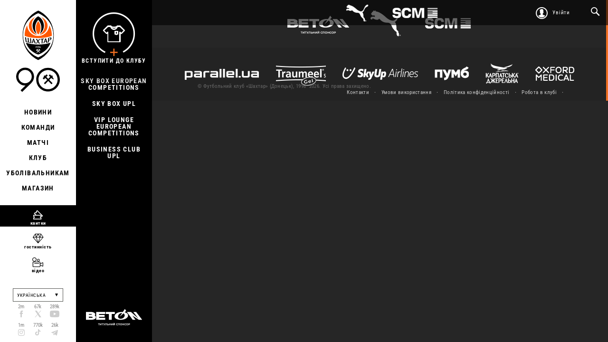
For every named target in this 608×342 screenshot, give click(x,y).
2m (21, 307)
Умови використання (406, 92)
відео (38, 270)
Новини (38, 112)
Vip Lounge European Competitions (114, 126)
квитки (38, 223)
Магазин (38, 188)
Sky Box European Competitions (114, 84)
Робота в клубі (539, 92)
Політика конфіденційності (476, 92)
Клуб (38, 158)
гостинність (38, 246)
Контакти (358, 92)
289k (54, 307)
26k (54, 325)
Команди (38, 127)
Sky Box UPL (114, 103)
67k (37, 307)
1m (21, 325)
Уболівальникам (38, 173)
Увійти (561, 13)
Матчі (38, 142)
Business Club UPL (114, 152)
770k (38, 325)
